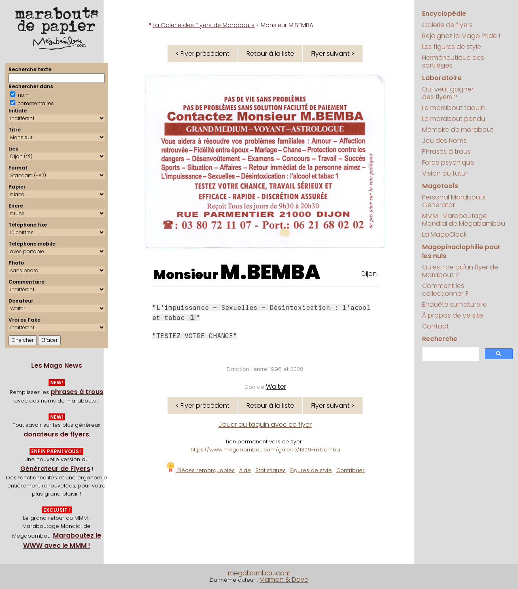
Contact (435, 326)
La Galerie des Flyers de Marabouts (204, 25)
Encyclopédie (444, 13)
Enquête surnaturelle (454, 304)
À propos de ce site (452, 315)
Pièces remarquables (200, 470)
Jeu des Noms (444, 140)
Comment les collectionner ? (445, 289)
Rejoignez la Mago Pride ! (461, 35)
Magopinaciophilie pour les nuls (461, 251)
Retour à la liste (270, 53)
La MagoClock (444, 234)
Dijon (369, 273)
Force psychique (448, 162)
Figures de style (311, 470)
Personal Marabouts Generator (454, 201)
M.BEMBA (271, 272)
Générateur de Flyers (55, 468)
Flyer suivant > (333, 53)
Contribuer (350, 470)
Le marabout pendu (453, 118)
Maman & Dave (283, 579)
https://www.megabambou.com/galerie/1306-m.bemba (265, 449)
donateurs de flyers (56, 434)
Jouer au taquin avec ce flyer (265, 424)
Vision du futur (444, 173)
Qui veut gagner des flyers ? (447, 93)
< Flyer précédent (202, 53)
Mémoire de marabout (457, 129)
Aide (245, 470)
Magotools (440, 186)
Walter (276, 386)
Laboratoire (442, 78)
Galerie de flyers (447, 25)
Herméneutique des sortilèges (453, 61)
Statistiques (270, 470)
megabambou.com (259, 573)
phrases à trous (77, 391)
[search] (449, 354)
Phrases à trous (446, 151)
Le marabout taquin (453, 107)
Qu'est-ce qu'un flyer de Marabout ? (460, 271)
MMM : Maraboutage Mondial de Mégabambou (463, 219)
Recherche (439, 338)
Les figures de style (451, 46)
